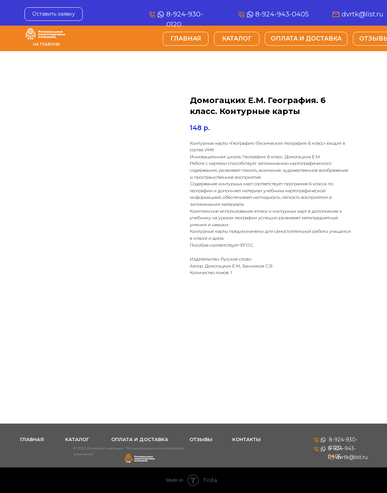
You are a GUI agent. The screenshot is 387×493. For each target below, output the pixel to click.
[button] (54, 14)
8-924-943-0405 (282, 14)
